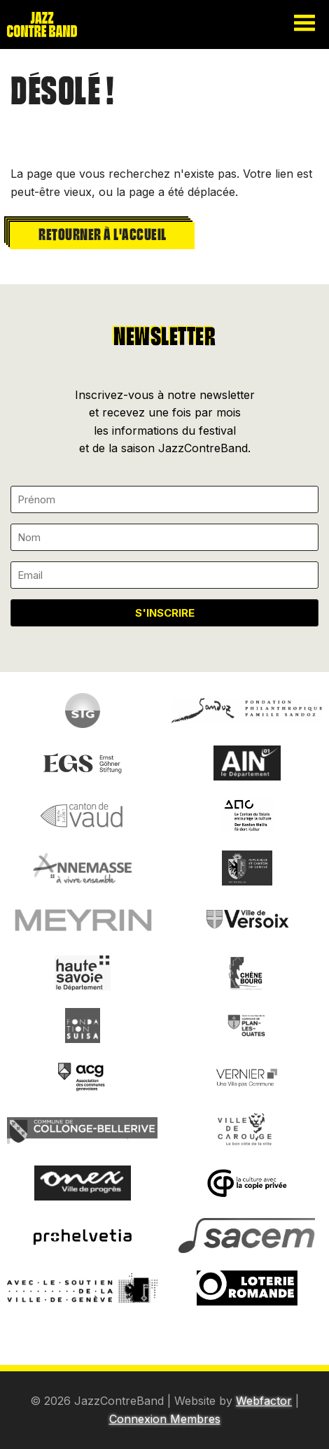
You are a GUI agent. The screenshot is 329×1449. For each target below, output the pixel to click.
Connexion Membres (164, 1419)
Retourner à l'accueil (102, 233)
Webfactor (264, 1401)
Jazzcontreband (56, 24)
